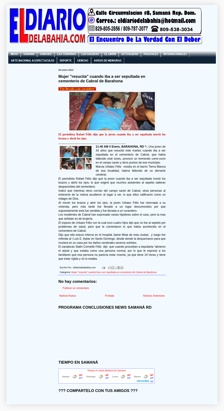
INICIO (14, 54)
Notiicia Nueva (67, 295)
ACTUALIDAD (129, 54)
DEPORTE (66, 60)
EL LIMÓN (110, 54)
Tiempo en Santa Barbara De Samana (106, 370)
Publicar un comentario (75, 288)
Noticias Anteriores (154, 295)
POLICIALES (151, 54)
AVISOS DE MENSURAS (107, 60)
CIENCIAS (82, 60)
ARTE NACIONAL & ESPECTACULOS (32, 60)
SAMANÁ (28, 54)
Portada (109, 295)
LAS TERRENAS (66, 54)
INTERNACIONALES (175, 54)
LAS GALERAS (90, 54)
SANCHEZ (46, 54)
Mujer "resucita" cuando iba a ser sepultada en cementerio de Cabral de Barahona (113, 272)
